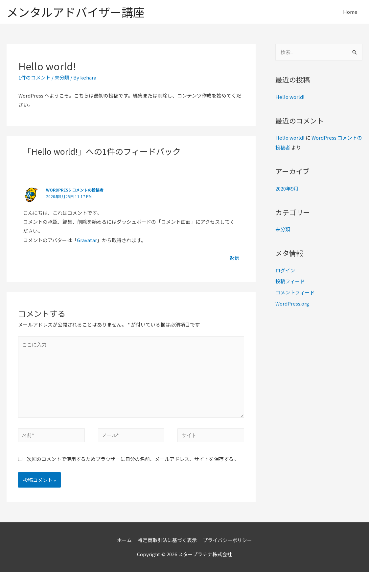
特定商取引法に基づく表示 (167, 540)
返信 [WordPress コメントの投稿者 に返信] (234, 257)
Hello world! (290, 96)
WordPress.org (292, 303)
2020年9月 (286, 188)
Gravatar (87, 240)
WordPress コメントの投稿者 (75, 190)
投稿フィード (290, 281)
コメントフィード (295, 292)
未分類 (62, 77)
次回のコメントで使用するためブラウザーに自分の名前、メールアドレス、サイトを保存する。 (133, 458)
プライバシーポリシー (227, 540)
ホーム (124, 540)
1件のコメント (34, 77)
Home (350, 11)
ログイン (285, 270)
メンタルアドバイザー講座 (76, 11)
